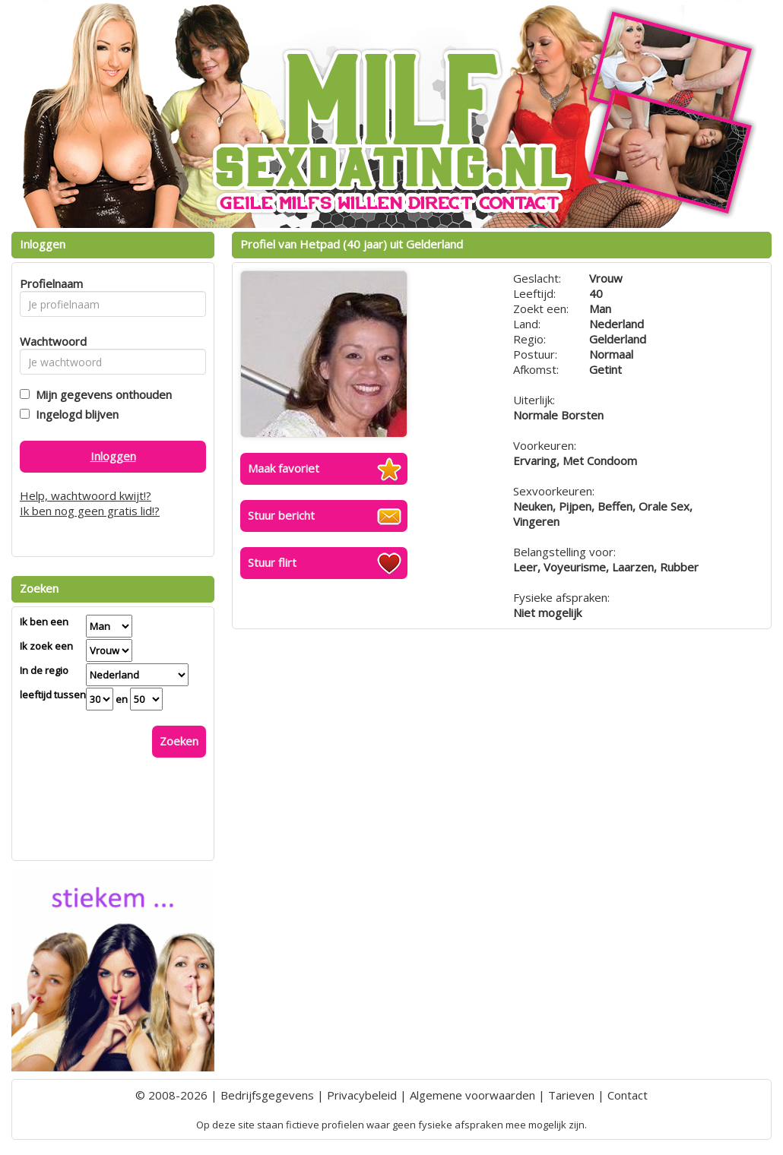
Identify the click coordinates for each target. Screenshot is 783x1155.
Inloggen (113, 456)
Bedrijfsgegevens (267, 1095)
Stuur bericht (281, 515)
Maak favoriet (283, 468)
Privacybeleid (362, 1095)
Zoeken (179, 740)
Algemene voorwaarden (472, 1095)
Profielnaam (49, 283)
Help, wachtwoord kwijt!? (85, 495)
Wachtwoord (49, 341)
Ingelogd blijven (74, 414)
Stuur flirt (272, 562)
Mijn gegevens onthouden (101, 394)
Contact (627, 1095)
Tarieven (571, 1095)
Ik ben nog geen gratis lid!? (90, 510)
